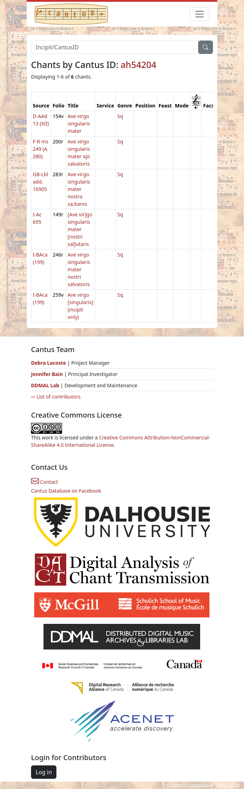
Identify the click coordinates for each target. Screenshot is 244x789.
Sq (120, 116)
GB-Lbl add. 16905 (40, 181)
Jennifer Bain (47, 374)
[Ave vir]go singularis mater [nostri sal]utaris (80, 229)
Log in (44, 772)
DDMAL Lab (45, 385)
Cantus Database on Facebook (66, 490)
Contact (44, 482)
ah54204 (138, 64)
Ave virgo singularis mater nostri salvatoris (79, 269)
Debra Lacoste (48, 362)
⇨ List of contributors (55, 396)
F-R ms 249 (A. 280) (41, 149)
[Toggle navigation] (199, 14)
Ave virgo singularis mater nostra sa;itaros (79, 189)
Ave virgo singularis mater (79, 123)
